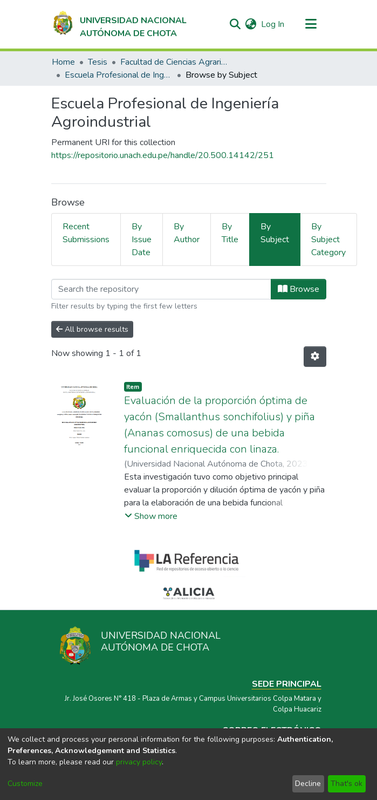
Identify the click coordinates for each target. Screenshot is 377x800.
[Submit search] (235, 24)
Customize (25, 783)
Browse (298, 289)
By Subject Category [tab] (328, 239)
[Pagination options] (315, 356)
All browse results (92, 329)
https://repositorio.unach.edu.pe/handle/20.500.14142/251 (162, 155)
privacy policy (139, 762)
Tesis (97, 62)
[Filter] (161, 289)
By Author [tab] (187, 233)
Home (63, 62)
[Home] (119, 24)
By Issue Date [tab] (142, 239)
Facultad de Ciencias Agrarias (174, 62)
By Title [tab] (230, 233)
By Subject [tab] (275, 233)
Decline (308, 783)
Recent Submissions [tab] (86, 233)
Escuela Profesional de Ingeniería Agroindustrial (119, 75)
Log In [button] (273, 24)
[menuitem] (251, 24)
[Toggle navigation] (311, 24)
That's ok (346, 783)
